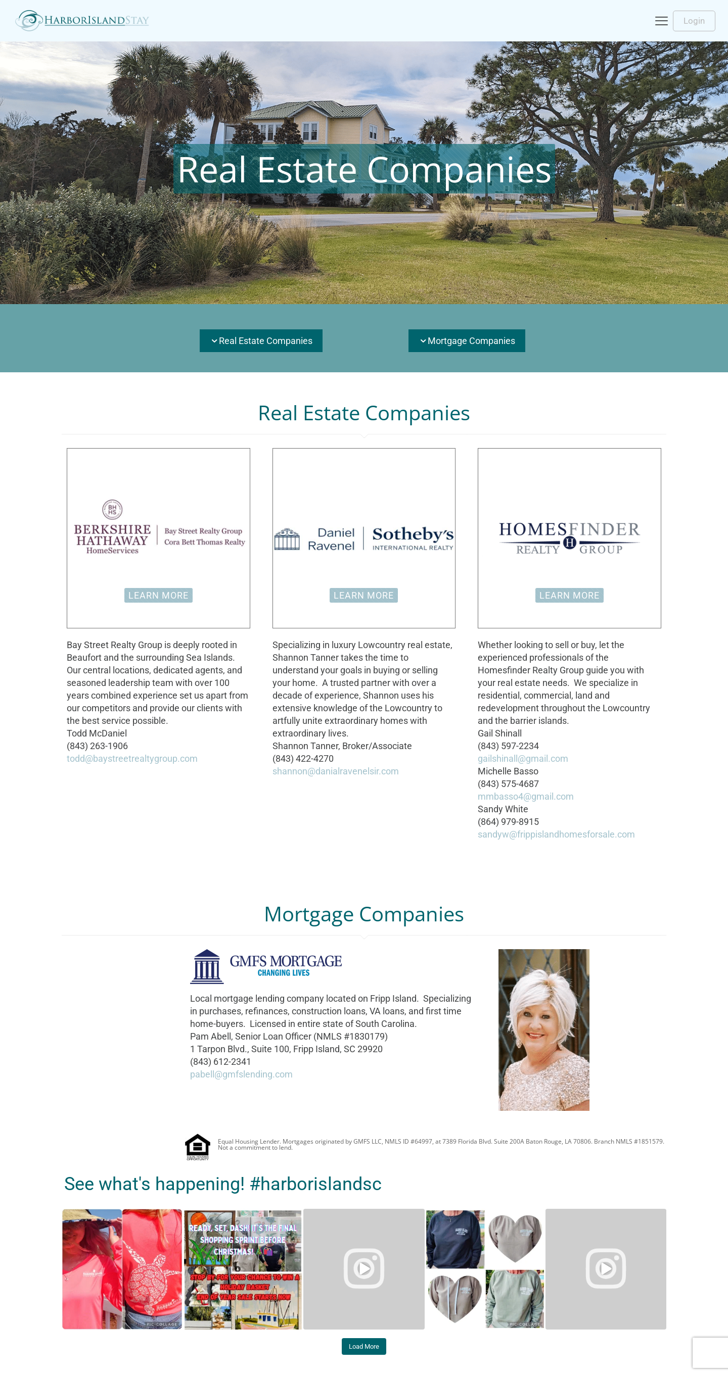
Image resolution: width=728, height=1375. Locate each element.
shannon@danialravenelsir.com (335, 771)
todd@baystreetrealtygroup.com (132, 758)
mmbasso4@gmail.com (526, 796)
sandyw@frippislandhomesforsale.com (556, 834)
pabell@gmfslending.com (241, 1074)
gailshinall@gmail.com (523, 758)
